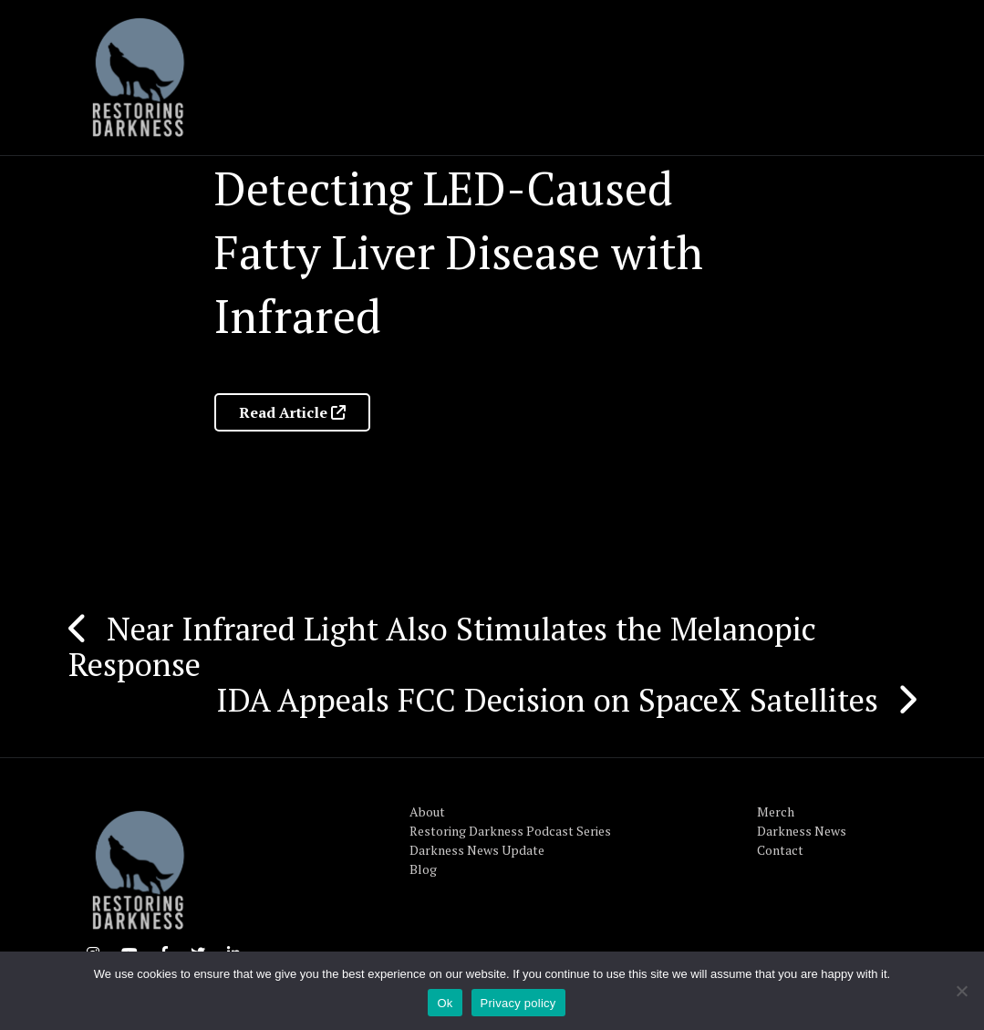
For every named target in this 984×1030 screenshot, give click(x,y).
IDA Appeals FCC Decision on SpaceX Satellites (547, 700)
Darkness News (801, 830)
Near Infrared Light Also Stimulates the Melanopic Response (442, 646)
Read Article (292, 412)
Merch (775, 811)
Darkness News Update (476, 849)
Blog (423, 869)
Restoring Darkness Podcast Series (510, 830)
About (427, 811)
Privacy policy (518, 1003)
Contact (780, 849)
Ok (444, 1003)
